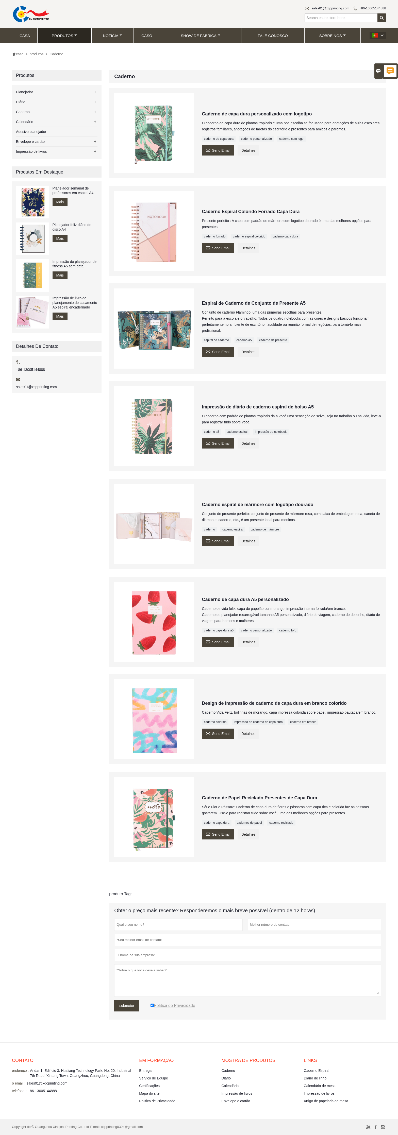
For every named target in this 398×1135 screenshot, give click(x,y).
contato (23, 1060)
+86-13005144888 (372, 8)
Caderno (23, 112)
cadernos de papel (249, 822)
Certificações (149, 1086)
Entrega (145, 1071)
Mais (60, 202)
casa (25, 35)
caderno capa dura (285, 236)
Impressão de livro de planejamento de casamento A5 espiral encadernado (75, 302)
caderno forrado (214, 236)
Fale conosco (273, 35)
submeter (126, 1006)
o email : (18, 1083)
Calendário (24, 122)
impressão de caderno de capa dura (258, 722)
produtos (64, 35)
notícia (112, 35)
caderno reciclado (281, 822)
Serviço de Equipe (153, 1078)
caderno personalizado (256, 139)
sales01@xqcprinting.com (330, 8)
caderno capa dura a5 (219, 630)
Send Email (218, 149)
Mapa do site (149, 1093)
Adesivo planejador (31, 132)
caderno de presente (273, 340)
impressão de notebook (271, 432)
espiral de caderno (216, 340)
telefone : (19, 1091)
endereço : (20, 1071)
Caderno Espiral (316, 1071)
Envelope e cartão (30, 142)
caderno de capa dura (219, 139)
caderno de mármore (265, 529)
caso (146, 35)
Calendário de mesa (320, 1086)
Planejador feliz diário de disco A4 (72, 227)
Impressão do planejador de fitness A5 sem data (75, 264)
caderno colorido (215, 722)
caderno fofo (287, 630)
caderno (209, 529)
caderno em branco (303, 722)
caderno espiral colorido (249, 236)
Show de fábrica (200, 35)
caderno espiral (237, 432)
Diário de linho (315, 1078)
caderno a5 (244, 340)
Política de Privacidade (157, 1101)
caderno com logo (291, 139)
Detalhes (248, 150)
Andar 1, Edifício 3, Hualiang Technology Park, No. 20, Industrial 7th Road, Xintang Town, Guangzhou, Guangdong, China (80, 1073)
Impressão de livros (31, 151)
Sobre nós (332, 35)
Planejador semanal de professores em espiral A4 (73, 190)
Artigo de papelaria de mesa (326, 1101)
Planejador (24, 92)
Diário (20, 102)
